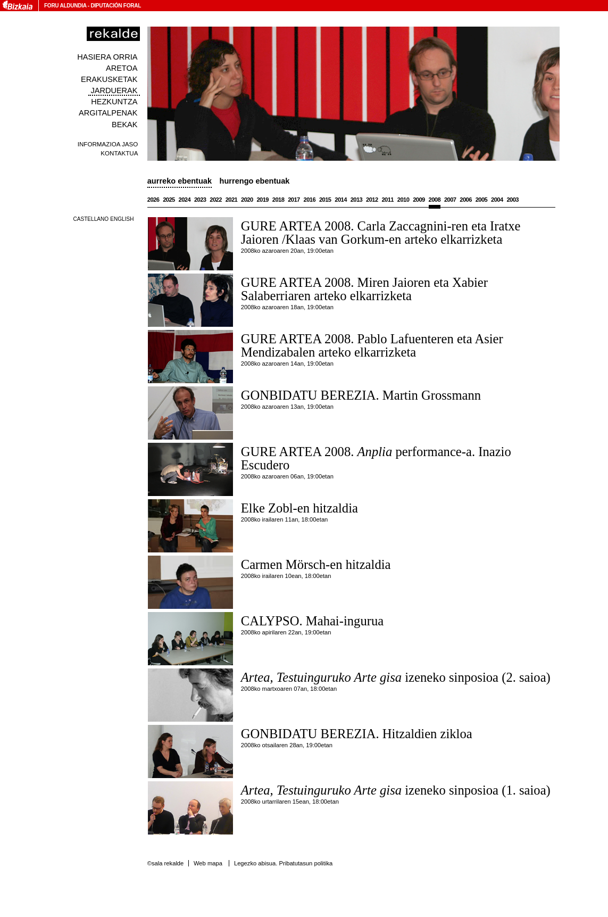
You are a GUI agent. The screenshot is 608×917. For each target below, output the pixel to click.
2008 (435, 199)
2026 (153, 199)
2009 (419, 199)
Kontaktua (119, 153)
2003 (512, 199)
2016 (310, 199)
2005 (482, 199)
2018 (278, 199)
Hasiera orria (107, 57)
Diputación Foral (115, 6)
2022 (216, 199)
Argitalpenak (108, 113)
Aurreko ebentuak (179, 181)
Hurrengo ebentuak (255, 181)
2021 (232, 199)
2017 (294, 199)
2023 (200, 199)
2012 (372, 199)
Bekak (125, 124)
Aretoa (122, 68)
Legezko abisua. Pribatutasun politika (283, 863)
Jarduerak (113, 90)
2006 (466, 199)
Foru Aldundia (65, 6)
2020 (247, 199)
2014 (341, 199)
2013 (357, 199)
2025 (169, 199)
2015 (325, 199)
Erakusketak (109, 79)
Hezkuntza (114, 101)
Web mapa (208, 863)
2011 (387, 199)
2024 (185, 199)
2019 (262, 199)
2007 (450, 199)
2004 (497, 199)
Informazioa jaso (108, 144)
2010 (403, 199)
